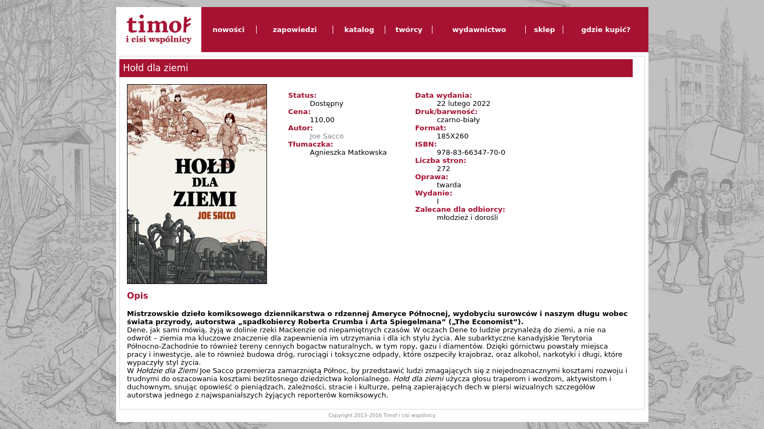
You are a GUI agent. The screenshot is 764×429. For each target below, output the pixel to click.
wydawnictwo (479, 30)
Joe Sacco (326, 136)
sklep (544, 30)
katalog (359, 30)
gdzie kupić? (606, 30)
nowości (229, 30)
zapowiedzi (295, 30)
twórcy (409, 30)
